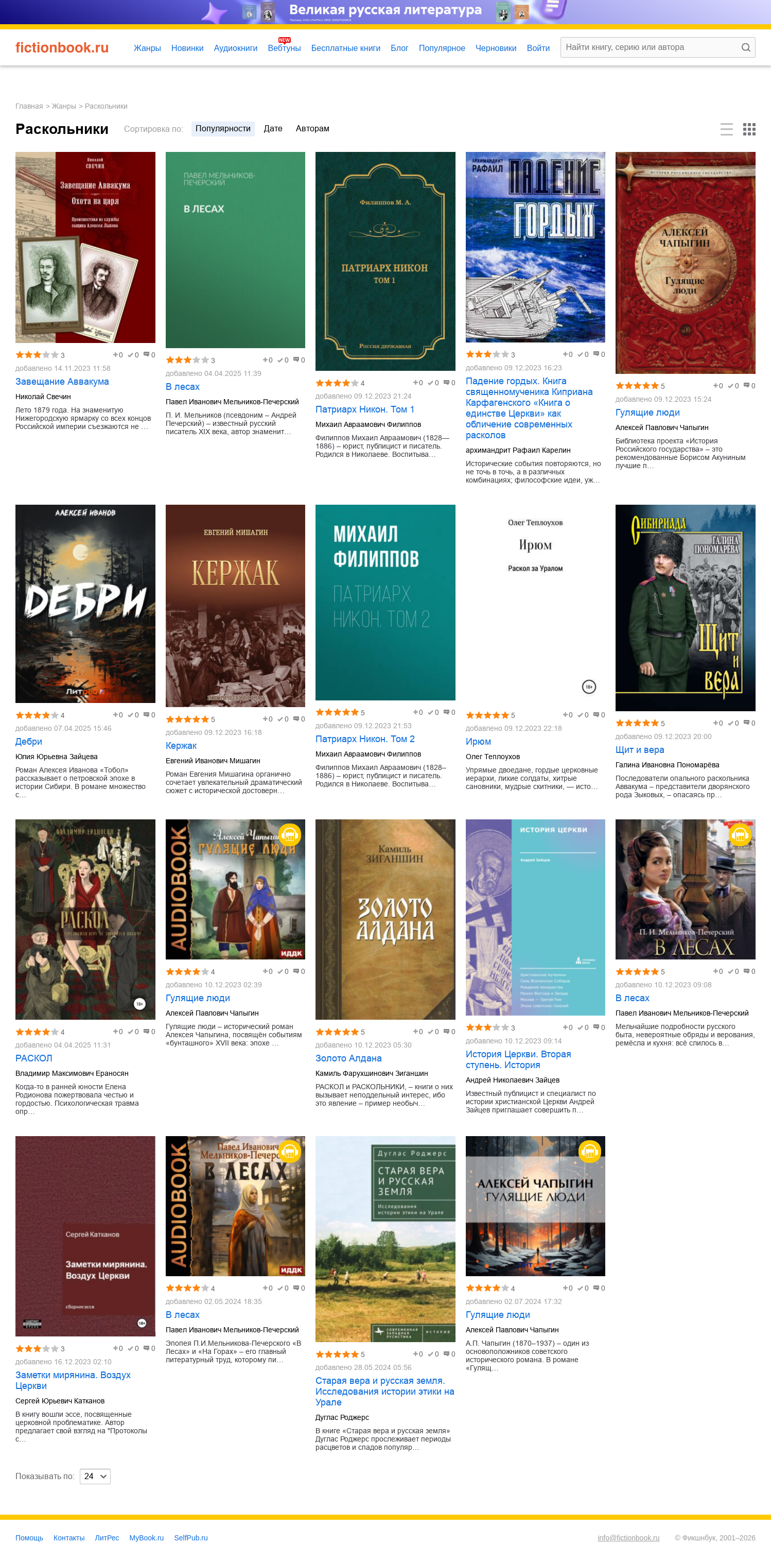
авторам (312, 128)
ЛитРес (107, 1538)
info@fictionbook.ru (628, 1538)
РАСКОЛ (33, 1058)
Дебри (28, 741)
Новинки (187, 48)
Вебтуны (284, 48)
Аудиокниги (236, 48)
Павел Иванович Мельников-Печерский (232, 402)
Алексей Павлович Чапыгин (662, 427)
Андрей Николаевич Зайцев (512, 1080)
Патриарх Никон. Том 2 (365, 739)
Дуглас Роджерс (342, 1417)
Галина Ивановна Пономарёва (668, 765)
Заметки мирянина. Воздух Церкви (73, 1380)
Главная (29, 106)
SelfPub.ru (190, 1538)
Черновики (496, 48)
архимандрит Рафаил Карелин (518, 450)
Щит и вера (640, 750)
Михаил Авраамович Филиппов (368, 424)
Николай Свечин (43, 396)
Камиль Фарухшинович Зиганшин (372, 1073)
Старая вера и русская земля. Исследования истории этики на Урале (385, 1392)
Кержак (181, 746)
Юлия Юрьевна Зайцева (56, 756)
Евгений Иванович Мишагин (213, 761)
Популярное (442, 48)
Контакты (69, 1538)
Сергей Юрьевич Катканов (59, 1401)
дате (273, 128)
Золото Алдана (349, 1058)
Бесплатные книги (346, 48)
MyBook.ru (147, 1538)
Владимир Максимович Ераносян (72, 1073)
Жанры (147, 48)
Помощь (29, 1538)
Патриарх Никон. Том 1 (365, 409)
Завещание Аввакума (62, 381)
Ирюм (478, 741)
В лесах (183, 387)
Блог (400, 48)
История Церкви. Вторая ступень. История (518, 1059)
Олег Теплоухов (493, 756)
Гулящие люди (648, 412)
